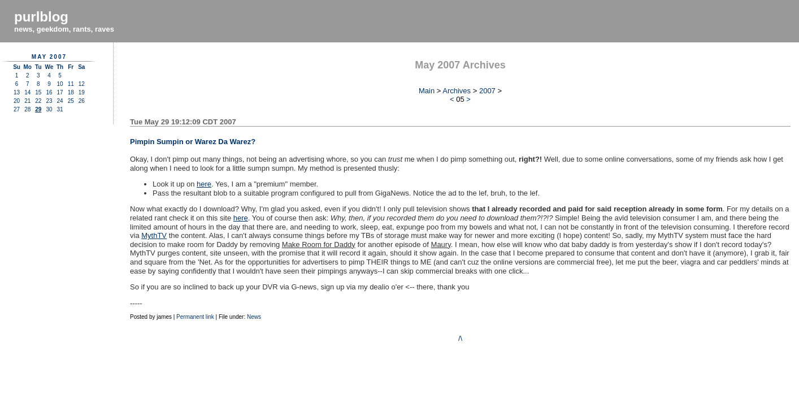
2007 (487, 90)
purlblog (41, 16)
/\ (460, 338)
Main (427, 90)
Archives (456, 90)
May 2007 (49, 57)
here (204, 184)
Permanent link (195, 317)
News (254, 317)
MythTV (154, 235)
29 (38, 109)
